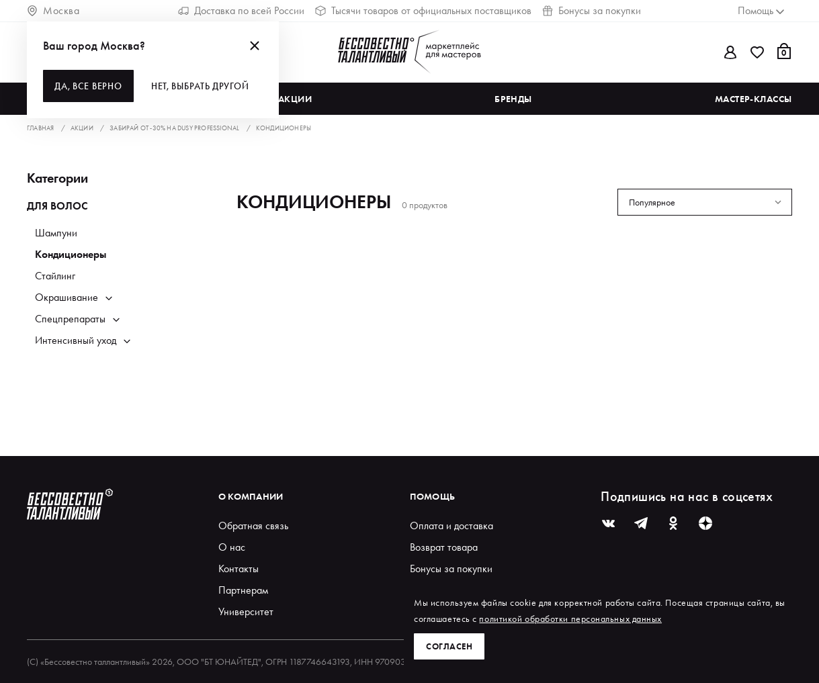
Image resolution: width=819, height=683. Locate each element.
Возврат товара (444, 547)
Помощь (433, 496)
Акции (295, 99)
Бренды (512, 99)
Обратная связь (253, 525)
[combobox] (704, 202)
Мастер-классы (753, 99)
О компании (251, 496)
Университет (245, 611)
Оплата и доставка (451, 525)
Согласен (450, 646)
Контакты (238, 568)
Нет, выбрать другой (202, 86)
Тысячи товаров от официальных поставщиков (423, 10)
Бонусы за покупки (591, 10)
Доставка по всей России (241, 10)
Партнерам (243, 590)
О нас (231, 547)
